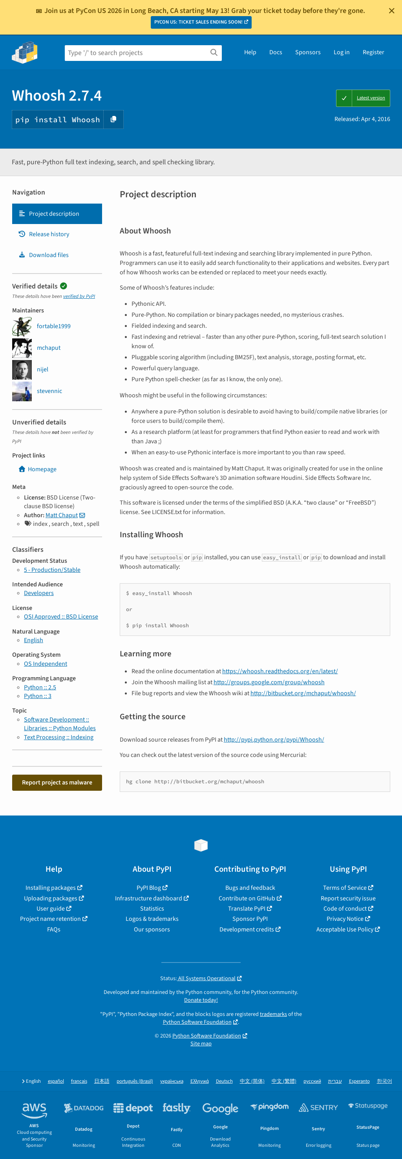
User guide (51, 908)
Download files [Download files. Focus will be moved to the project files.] (43, 255)
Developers (39, 593)
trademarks (273, 1014)
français (79, 1081)
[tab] (57, 214)
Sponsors (308, 52)
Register (373, 52)
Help (250, 52)
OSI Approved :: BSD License (61, 616)
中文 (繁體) (284, 1081)
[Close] (391, 10)
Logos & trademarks (152, 919)
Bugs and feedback (250, 887)
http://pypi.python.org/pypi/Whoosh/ (274, 739)
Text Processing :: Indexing (58, 737)
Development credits (246, 929)
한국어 (384, 1081)
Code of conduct (345, 908)
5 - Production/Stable (52, 570)
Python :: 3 (37, 696)
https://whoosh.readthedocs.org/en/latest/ (280, 671)
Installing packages (51, 887)
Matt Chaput (62, 515)
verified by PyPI (79, 296)
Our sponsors (152, 929)
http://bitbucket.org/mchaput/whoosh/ (303, 693)
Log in (342, 52)
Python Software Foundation (197, 1022)
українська (171, 1081)
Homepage (37, 469)
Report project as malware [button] (57, 782)
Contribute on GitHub (247, 898)
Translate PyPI (246, 908)
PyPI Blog (149, 887)
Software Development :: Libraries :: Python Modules (60, 724)
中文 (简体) (252, 1081)
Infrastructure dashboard (148, 898)
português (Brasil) (135, 1081)
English (33, 640)
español (56, 1081)
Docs (275, 52)
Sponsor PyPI (250, 919)
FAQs (53, 929)
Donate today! (201, 1000)
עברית (335, 1081)
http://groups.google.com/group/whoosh (269, 682)
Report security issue (348, 898)
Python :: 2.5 (40, 687)
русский (312, 1081)
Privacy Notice (345, 919)
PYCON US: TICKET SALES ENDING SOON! (198, 22)
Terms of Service (345, 887)
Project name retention (50, 919)
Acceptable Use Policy (344, 929)
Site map (201, 1044)
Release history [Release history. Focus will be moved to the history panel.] (43, 234)
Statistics (152, 908)
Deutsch (224, 1081)
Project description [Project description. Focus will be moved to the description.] (48, 213)
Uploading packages (50, 898)
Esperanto (359, 1081)
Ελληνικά (199, 1081)
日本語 (102, 1081)
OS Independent (45, 663)
